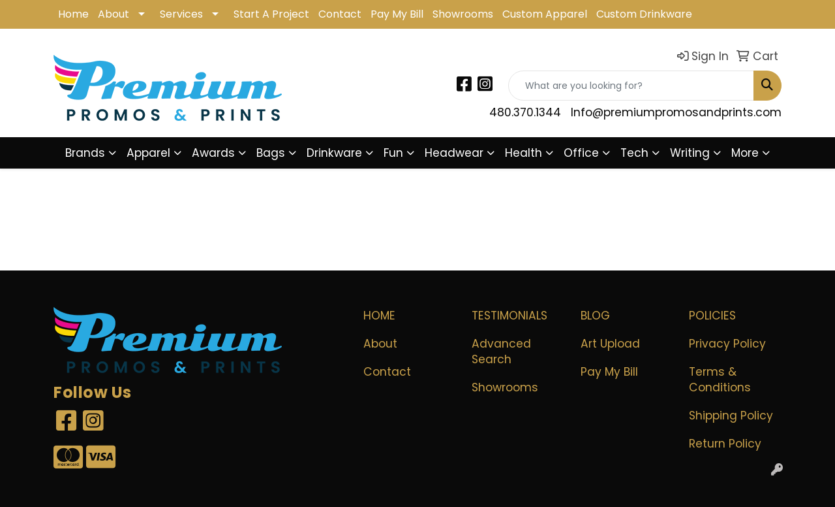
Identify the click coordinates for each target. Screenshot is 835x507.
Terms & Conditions (720, 379)
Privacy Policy (727, 344)
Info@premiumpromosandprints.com (676, 112)
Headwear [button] (454, 153)
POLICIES (712, 315)
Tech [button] (634, 153)
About (113, 14)
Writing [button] (690, 153)
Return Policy (725, 443)
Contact (339, 14)
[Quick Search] (631, 86)
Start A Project (271, 14)
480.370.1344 (525, 112)
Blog (595, 315)
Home (73, 14)
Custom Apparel (544, 14)
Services (181, 14)
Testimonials (509, 315)
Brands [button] (85, 153)
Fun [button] (393, 153)
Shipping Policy (731, 415)
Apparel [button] (148, 153)
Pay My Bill (397, 14)
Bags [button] (270, 153)
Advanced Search (501, 351)
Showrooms (463, 14)
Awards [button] (213, 153)
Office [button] (581, 153)
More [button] (745, 153)
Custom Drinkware (644, 14)
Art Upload (610, 344)
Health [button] (523, 153)
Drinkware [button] (334, 153)
